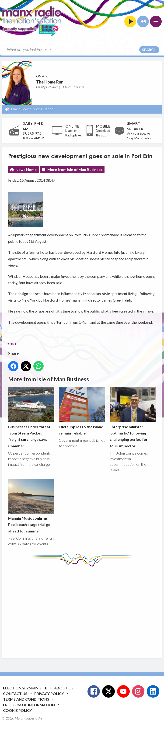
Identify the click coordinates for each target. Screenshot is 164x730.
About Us (63, 688)
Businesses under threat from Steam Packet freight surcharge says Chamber (31, 417)
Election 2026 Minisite (25, 688)
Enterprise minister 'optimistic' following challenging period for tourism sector (133, 417)
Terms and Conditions (26, 699)
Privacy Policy (49, 693)
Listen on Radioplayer (73, 133)
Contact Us (15, 693)
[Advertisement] (86, 609)
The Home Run (49, 81)
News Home (26, 169)
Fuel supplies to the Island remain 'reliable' (82, 411)
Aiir (40, 718)
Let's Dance (43, 109)
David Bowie (21, 109)
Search (149, 49)
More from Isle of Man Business (74, 169)
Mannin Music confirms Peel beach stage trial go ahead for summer (31, 506)
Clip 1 (12, 344)
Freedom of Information (29, 704)
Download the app (103, 133)
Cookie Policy (17, 710)
